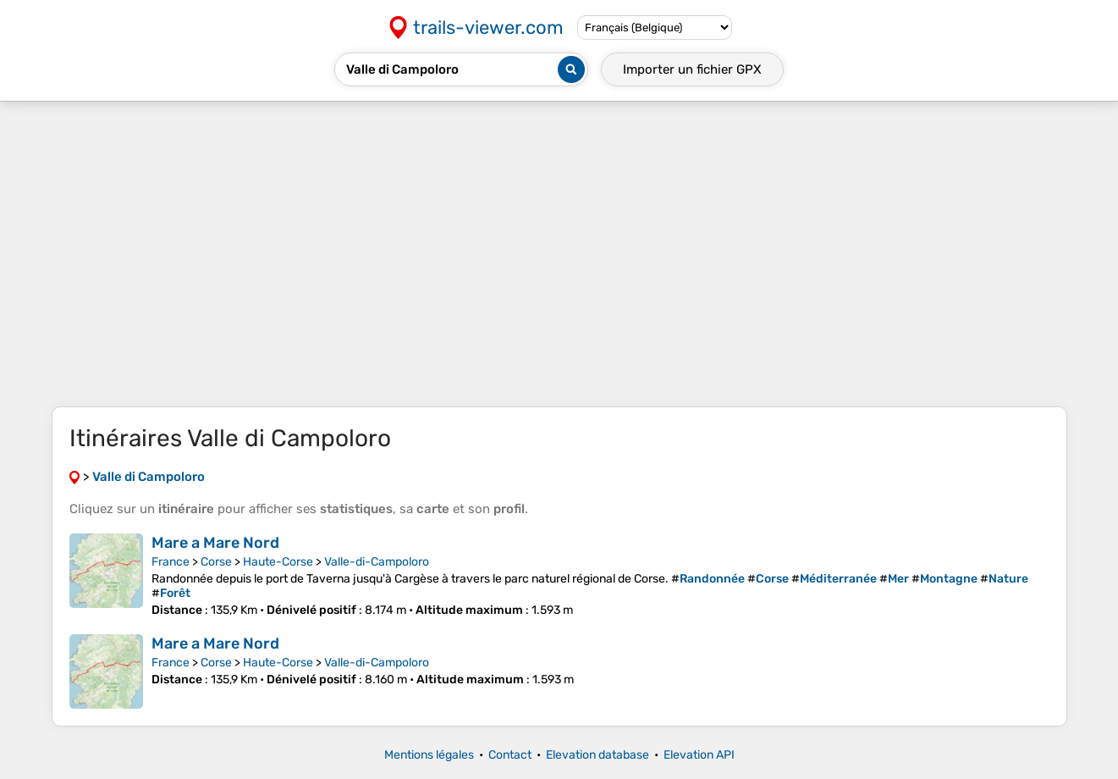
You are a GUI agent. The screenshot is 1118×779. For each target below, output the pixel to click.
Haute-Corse (278, 562)
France (170, 562)
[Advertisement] (559, 254)
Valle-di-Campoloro (376, 562)
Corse (216, 562)
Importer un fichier (692, 69)
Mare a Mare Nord (215, 542)
